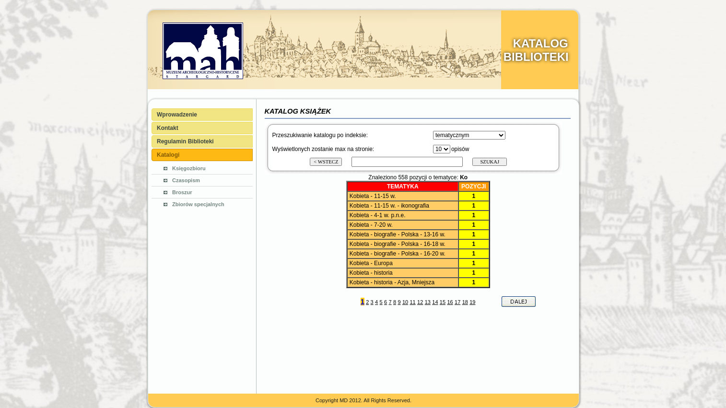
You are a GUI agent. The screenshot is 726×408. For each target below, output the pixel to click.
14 (435, 302)
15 (442, 302)
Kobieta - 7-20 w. (371, 224)
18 (465, 302)
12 (420, 302)
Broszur (182, 192)
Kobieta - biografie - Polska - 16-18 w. (397, 244)
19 (472, 302)
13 (428, 302)
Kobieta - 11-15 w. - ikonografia (389, 205)
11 (412, 302)
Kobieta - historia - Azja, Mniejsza (392, 282)
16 (450, 302)
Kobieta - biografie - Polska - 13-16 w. (397, 234)
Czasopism (186, 180)
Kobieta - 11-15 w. (373, 196)
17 (457, 302)
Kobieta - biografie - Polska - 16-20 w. (397, 253)
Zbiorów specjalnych (198, 204)
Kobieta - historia (371, 272)
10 (405, 302)
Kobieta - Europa (371, 263)
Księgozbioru (189, 168)
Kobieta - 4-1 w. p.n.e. (378, 215)
